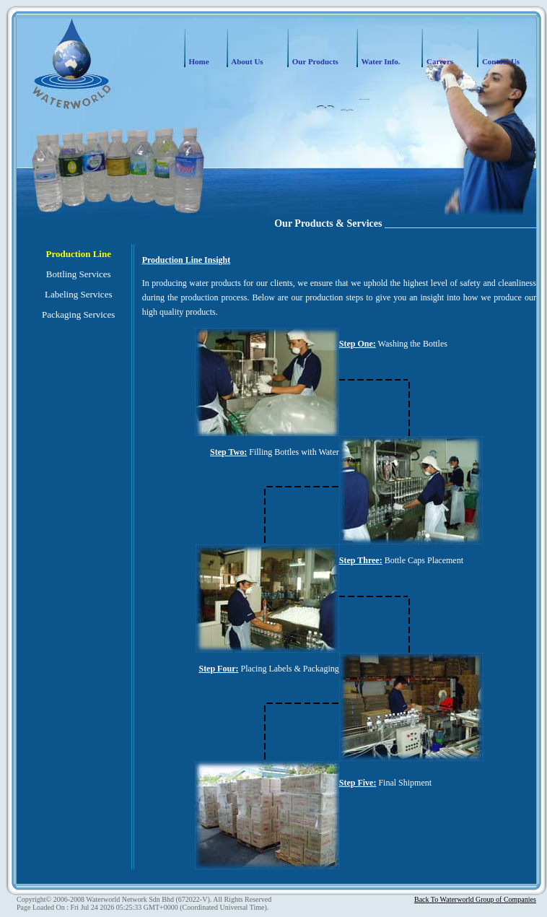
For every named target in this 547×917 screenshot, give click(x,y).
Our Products (314, 61)
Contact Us (500, 61)
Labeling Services (79, 294)
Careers (438, 61)
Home (198, 61)
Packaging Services (78, 314)
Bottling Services (78, 274)
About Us (246, 61)
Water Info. (380, 61)
